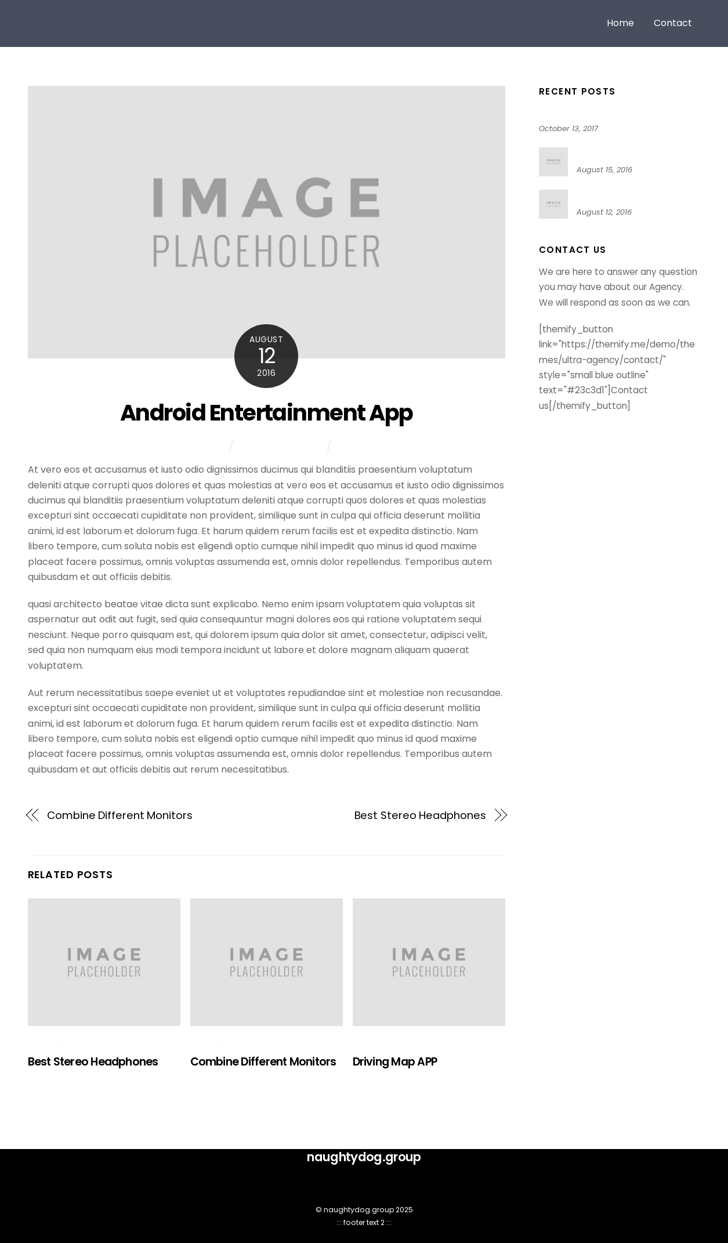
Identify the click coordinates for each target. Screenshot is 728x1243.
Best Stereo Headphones (420, 815)
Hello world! (563, 112)
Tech (350, 445)
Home (620, 23)
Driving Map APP (395, 1062)
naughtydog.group (359, 1210)
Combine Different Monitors (120, 815)
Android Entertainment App (266, 412)
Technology (296, 445)
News (252, 445)
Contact (673, 23)
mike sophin (197, 445)
